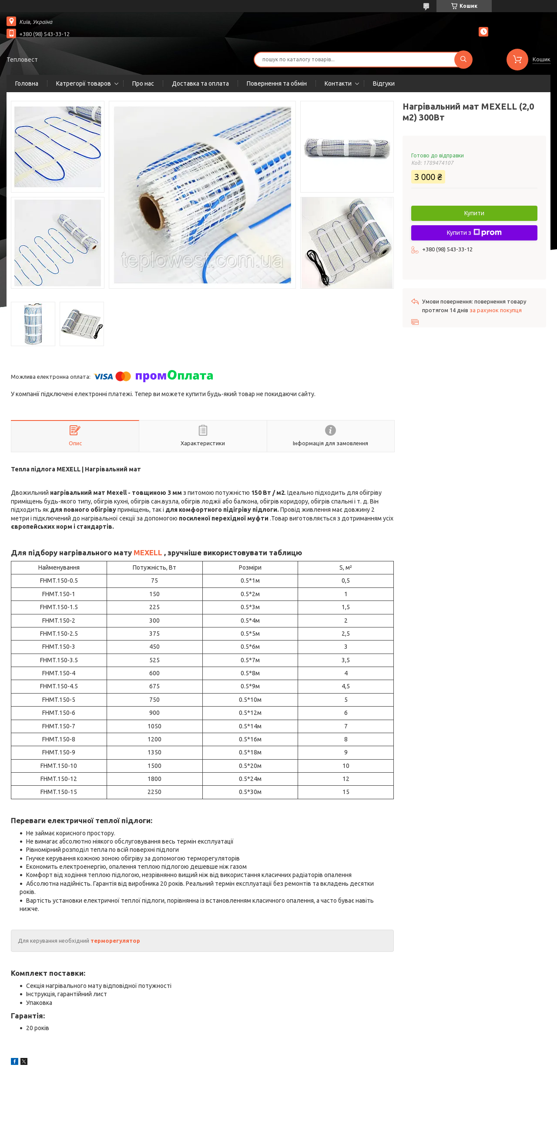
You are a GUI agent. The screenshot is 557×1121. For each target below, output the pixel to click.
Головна (26, 83)
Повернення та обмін (277, 83)
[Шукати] (463, 59)
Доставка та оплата (200, 83)
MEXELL (148, 552)
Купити (474, 213)
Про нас (143, 83)
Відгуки (384, 83)
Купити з (474, 233)
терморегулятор (115, 941)
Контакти (338, 83)
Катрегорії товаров (83, 83)
